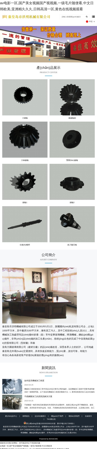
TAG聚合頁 (51, 419)
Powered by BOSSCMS (48, 439)
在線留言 (88, 416)
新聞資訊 (26, 416)
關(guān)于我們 (57, 416)
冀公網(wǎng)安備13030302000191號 (39, 423)
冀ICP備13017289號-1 (65, 423)
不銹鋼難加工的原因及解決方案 (38, 396)
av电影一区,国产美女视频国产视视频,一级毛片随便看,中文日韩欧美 (26, 446)
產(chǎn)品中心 (11, 416)
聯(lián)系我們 (74, 416)
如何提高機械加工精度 (34, 381)
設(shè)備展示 (40, 416)
